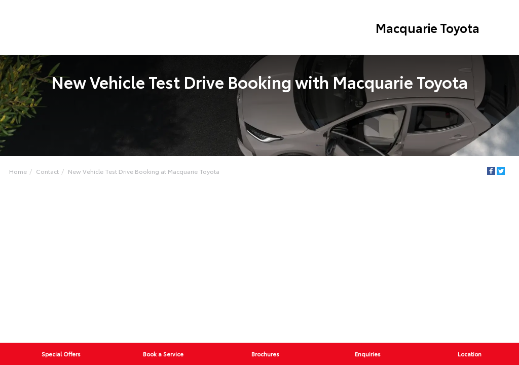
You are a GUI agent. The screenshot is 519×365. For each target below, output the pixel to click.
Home (18, 171)
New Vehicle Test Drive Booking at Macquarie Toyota (143, 171)
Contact (47, 171)
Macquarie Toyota (427, 27)
